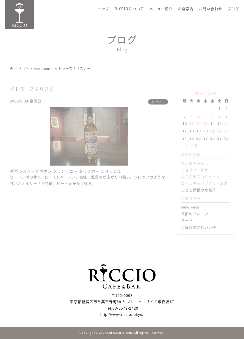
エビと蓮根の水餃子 (198, 198)
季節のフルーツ (194, 222)
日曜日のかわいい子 (198, 235)
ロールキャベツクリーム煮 (204, 191)
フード (187, 228)
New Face (190, 215)
